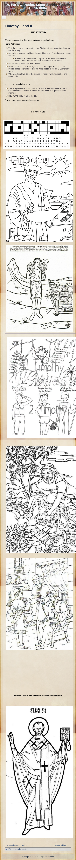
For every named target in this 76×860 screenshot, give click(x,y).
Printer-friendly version (18, 849)
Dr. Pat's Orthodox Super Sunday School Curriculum (37, 6)
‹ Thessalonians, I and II (16, 845)
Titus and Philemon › (61, 845)
